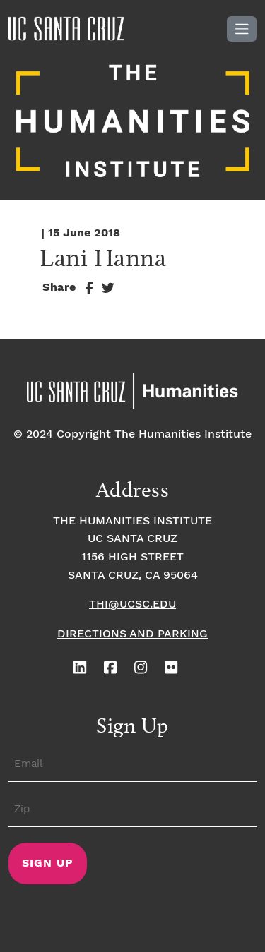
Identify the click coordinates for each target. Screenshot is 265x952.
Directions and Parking (132, 634)
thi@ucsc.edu (132, 604)
